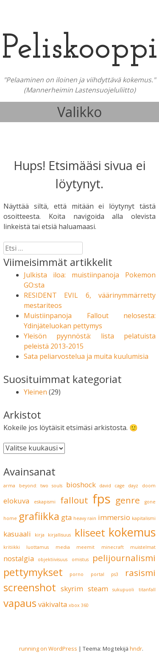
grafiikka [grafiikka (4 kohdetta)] (39, 516)
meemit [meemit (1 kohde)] (85, 547)
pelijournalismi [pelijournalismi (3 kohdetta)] (124, 558)
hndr (136, 648)
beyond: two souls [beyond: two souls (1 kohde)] (40, 486)
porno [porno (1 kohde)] (77, 574)
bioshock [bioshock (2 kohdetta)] (81, 484)
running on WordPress (48, 648)
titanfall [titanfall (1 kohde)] (147, 590)
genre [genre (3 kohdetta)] (127, 500)
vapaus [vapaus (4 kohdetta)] (19, 603)
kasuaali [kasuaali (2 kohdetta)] (17, 534)
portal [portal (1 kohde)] (97, 574)
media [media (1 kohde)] (63, 547)
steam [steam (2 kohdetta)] (98, 588)
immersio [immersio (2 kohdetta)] (114, 517)
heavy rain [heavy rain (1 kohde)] (84, 518)
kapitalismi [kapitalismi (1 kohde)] (144, 518)
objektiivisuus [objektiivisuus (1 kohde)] (52, 559)
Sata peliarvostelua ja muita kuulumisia (86, 356)
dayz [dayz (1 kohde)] (133, 486)
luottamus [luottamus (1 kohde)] (37, 547)
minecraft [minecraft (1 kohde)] (112, 547)
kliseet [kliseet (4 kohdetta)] (90, 533)
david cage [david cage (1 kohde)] (112, 486)
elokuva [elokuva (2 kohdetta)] (16, 501)
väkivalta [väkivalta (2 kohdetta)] (52, 604)
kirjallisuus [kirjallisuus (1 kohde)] (59, 535)
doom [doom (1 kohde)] (149, 486)
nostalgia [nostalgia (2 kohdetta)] (18, 558)
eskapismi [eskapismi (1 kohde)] (45, 502)
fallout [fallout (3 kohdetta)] (74, 500)
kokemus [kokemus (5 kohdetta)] (132, 532)
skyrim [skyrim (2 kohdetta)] (72, 588)
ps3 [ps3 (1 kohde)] (114, 574)
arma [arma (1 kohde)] (9, 486)
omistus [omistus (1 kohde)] (80, 559)
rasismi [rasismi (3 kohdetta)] (140, 573)
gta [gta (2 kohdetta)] (66, 517)
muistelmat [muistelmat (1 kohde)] (143, 547)
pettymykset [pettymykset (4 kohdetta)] (33, 572)
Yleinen (35, 392)
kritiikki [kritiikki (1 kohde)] (11, 547)
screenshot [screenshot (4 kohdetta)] (29, 587)
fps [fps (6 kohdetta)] (101, 498)
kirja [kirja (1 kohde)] (40, 535)
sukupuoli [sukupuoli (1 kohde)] (123, 590)
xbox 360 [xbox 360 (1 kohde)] (79, 605)
